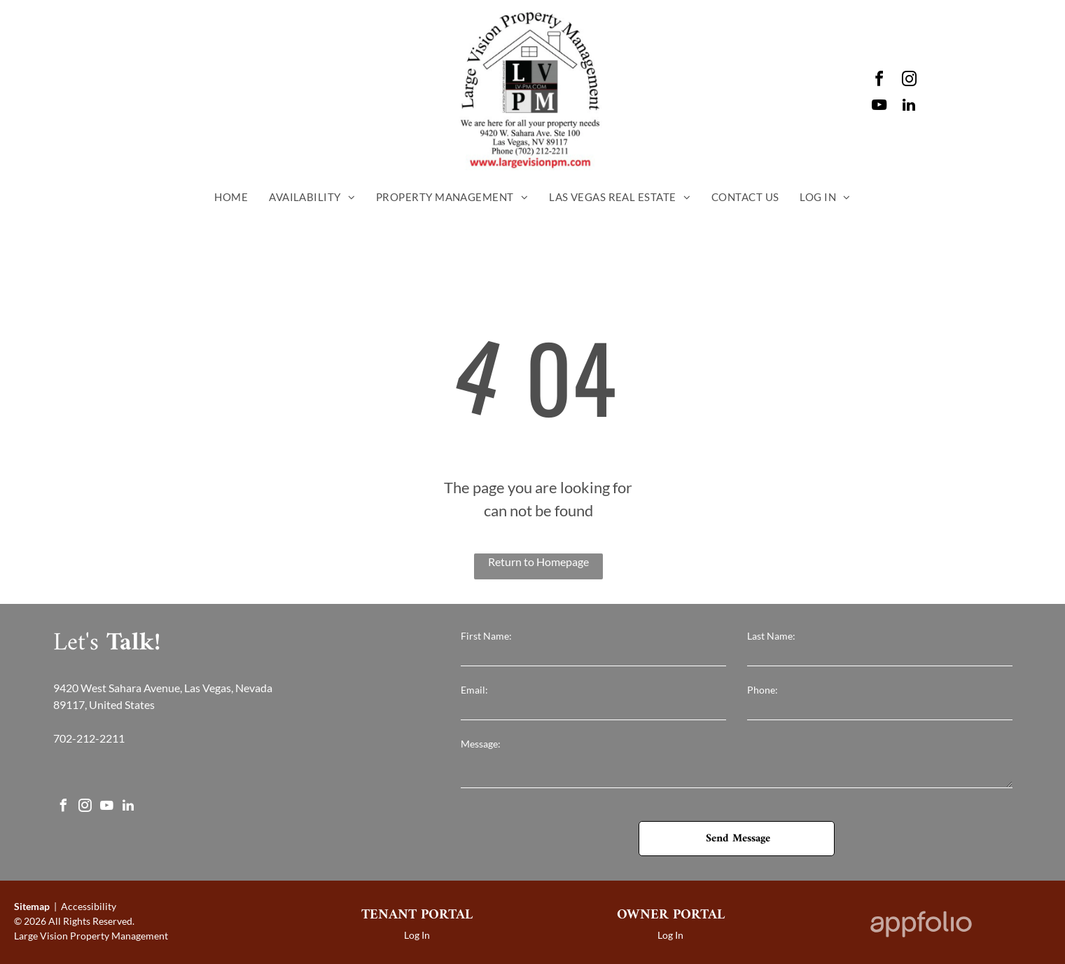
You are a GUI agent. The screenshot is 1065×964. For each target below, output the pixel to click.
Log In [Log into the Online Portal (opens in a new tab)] (417, 935)
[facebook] (879, 81)
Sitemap (32, 906)
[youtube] (879, 107)
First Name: (486, 636)
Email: (474, 690)
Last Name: (771, 636)
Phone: (762, 690)
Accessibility (88, 906)
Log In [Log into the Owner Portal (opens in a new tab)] (670, 935)
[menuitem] (231, 197)
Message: (481, 744)
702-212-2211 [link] (89, 738)
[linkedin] (909, 107)
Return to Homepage (538, 561)
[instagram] (909, 81)
